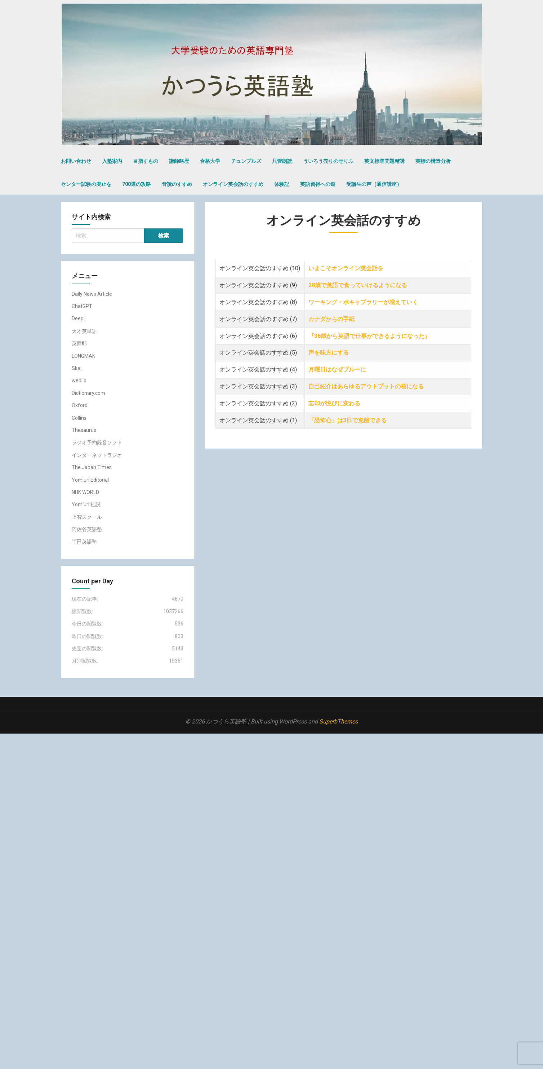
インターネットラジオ (97, 455)
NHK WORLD (85, 492)
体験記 (281, 184)
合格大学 (210, 161)
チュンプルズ (246, 161)
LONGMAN (83, 356)
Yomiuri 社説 (86, 504)
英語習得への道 (317, 184)
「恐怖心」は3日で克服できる (348, 420)
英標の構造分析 (433, 161)
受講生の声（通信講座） (374, 184)
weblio (79, 380)
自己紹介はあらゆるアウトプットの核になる (366, 386)
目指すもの (145, 161)
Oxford (80, 405)
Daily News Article (92, 294)
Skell (77, 368)
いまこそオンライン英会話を (345, 268)
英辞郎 (79, 343)
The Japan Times (92, 467)
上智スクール (87, 517)
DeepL (79, 318)
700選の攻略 (136, 184)
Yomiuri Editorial (90, 480)
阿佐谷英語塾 (87, 529)
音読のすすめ (177, 184)
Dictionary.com (88, 393)
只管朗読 (282, 161)
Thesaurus (84, 430)
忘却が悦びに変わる (334, 403)
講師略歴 (179, 161)
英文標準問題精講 (384, 161)
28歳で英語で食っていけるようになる (357, 285)
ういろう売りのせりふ (328, 161)
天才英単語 (84, 331)
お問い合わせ (76, 161)
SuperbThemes (338, 721)
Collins (79, 418)
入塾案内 (112, 161)
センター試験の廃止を (86, 184)
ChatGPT (82, 306)
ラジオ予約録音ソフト (97, 442)
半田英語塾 (84, 541)
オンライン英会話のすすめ (233, 184)
